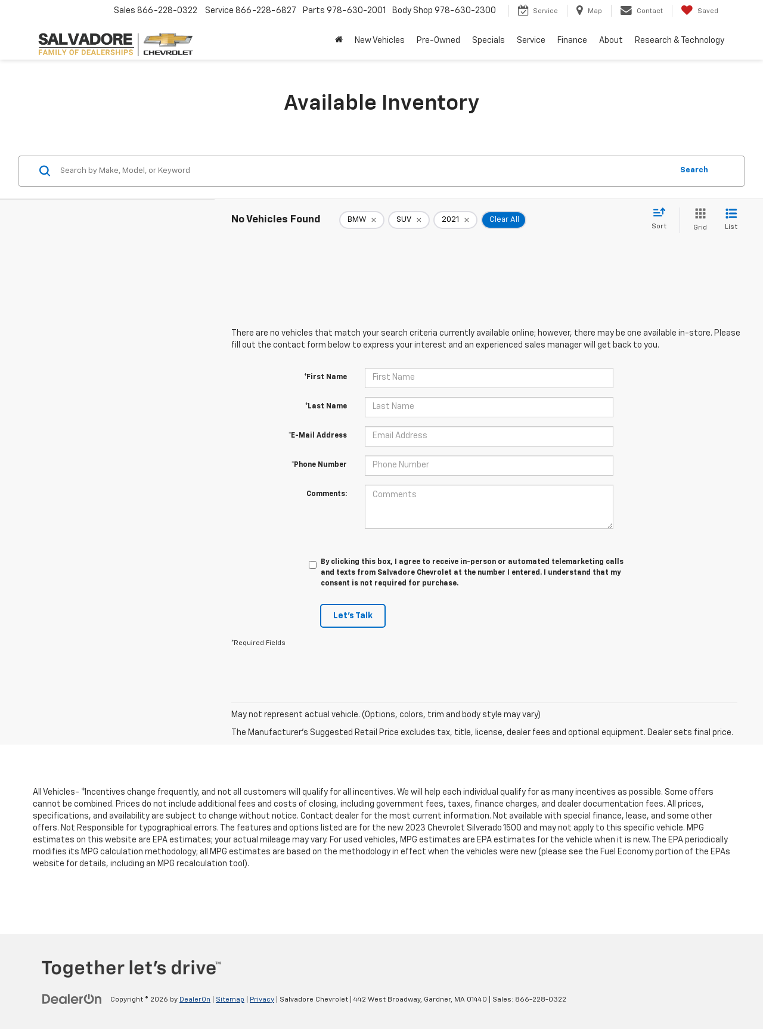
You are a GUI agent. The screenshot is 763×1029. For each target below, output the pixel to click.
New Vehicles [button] (380, 40)
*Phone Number (319, 465)
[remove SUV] (409, 220)
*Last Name (326, 406)
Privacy (262, 999)
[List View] (731, 220)
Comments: (326, 494)
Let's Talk (353, 616)
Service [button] (531, 40)
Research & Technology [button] (679, 40)
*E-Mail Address (318, 435)
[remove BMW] (361, 220)
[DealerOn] (72, 999)
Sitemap (230, 999)
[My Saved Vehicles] (699, 11)
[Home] (339, 40)
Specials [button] (488, 40)
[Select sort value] (663, 219)
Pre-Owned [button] (438, 40)
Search (694, 170)
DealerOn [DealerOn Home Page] (194, 999)
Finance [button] (572, 40)
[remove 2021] (455, 220)
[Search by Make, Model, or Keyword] (364, 171)
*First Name (325, 377)
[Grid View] (698, 220)
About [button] (611, 40)
